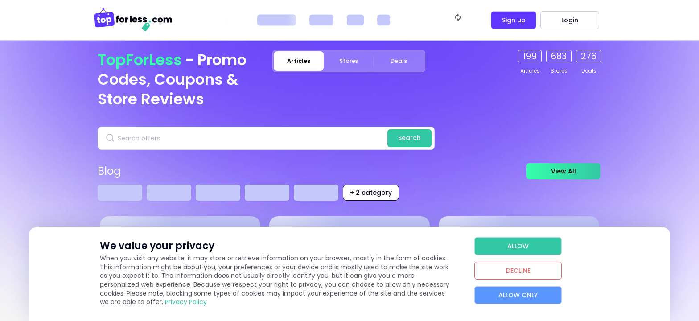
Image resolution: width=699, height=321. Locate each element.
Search (409, 137)
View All (561, 171)
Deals (399, 61)
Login (569, 20)
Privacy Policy (186, 301)
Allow (518, 246)
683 (559, 56)
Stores (348, 61)
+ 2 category (371, 192)
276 (588, 56)
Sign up (514, 20)
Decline (518, 270)
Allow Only (518, 295)
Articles (298, 61)
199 (530, 56)
